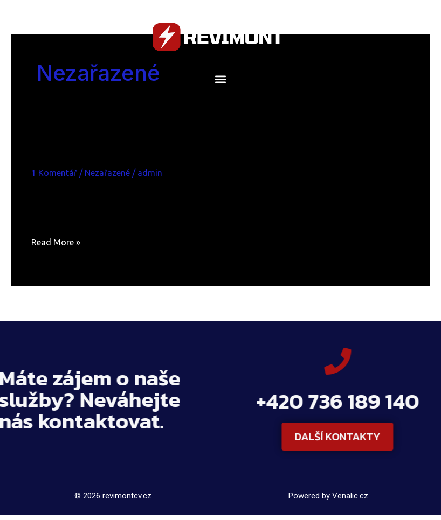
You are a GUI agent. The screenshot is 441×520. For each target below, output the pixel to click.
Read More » (55, 241)
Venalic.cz (350, 496)
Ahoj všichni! (80, 153)
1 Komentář (54, 173)
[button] (221, 79)
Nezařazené (107, 173)
